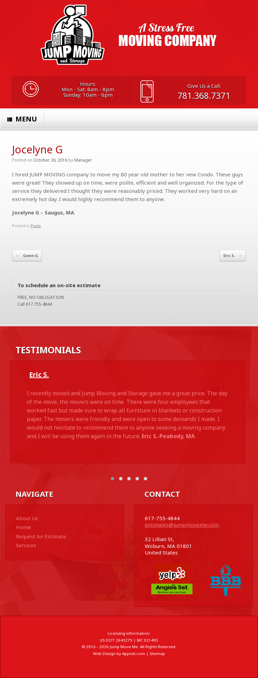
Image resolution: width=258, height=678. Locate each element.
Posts (36, 225)
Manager (83, 160)
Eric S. (232, 255)
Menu (22, 119)
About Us (27, 518)
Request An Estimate (41, 536)
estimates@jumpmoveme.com (182, 524)
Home (23, 527)
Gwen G (27, 255)
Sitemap (157, 653)
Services (26, 545)
